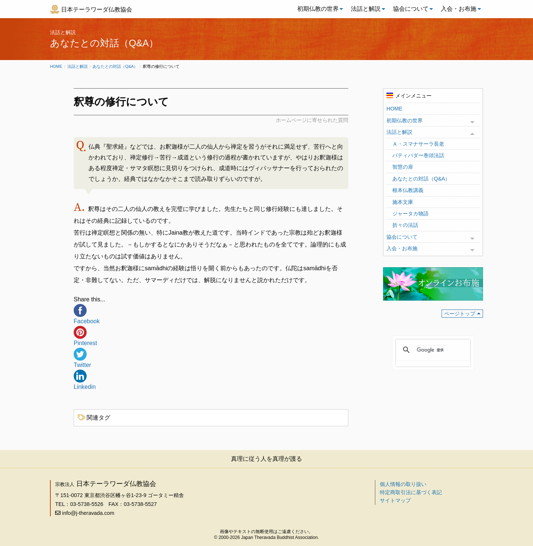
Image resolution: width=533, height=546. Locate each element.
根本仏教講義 (407, 190)
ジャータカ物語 (410, 213)
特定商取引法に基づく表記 (411, 492)
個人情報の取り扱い (403, 484)
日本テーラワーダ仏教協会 (96, 9)
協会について (411, 9)
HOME (394, 109)
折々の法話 (405, 225)
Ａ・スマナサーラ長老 (418, 144)
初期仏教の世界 (318, 9)
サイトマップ (395, 500)
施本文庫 (402, 202)
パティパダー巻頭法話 (418, 155)
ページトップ (459, 314)
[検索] (432, 349)
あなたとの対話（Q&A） (115, 66)
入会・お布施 (458, 9)
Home (56, 66)
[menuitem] (318, 8)
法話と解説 (366, 9)
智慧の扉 (402, 167)
